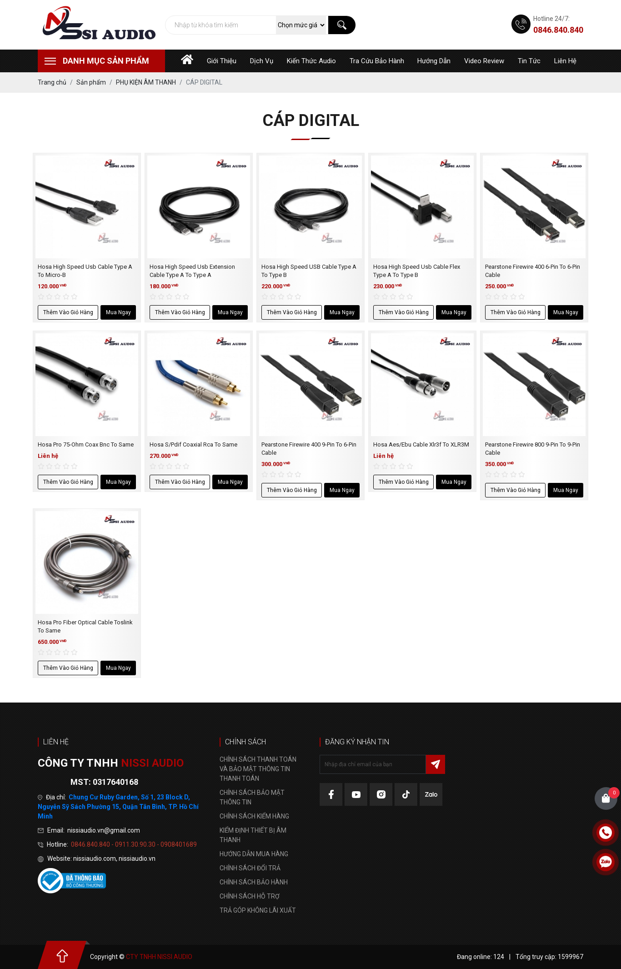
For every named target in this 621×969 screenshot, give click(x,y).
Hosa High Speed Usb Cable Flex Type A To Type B (416, 270)
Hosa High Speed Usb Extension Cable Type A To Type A (192, 270)
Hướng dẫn (434, 61)
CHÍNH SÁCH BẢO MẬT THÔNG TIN (252, 797)
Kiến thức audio (311, 61)
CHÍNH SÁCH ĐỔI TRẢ (250, 868)
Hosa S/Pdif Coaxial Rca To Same (193, 444)
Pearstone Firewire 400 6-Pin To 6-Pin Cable (532, 270)
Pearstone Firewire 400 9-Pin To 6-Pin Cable (308, 448)
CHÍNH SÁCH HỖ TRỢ (250, 896)
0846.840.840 (558, 30)
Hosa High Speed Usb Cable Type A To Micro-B (85, 270)
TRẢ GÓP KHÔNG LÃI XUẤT (258, 910)
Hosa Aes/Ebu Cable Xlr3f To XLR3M (421, 444)
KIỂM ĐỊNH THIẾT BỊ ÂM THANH (253, 835)
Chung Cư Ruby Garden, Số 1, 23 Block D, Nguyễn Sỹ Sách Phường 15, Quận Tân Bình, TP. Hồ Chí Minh (118, 806)
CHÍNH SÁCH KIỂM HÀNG (254, 816)
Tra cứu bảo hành (377, 61)
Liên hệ (565, 61)
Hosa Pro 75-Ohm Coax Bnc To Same (86, 444)
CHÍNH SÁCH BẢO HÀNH (254, 882)
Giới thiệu (221, 61)
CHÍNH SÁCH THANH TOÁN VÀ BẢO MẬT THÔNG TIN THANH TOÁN (258, 769)
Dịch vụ (261, 61)
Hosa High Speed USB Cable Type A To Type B (308, 270)
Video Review (484, 61)
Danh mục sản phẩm (106, 60)
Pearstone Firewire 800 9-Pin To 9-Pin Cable (532, 448)
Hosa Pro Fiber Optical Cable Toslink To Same (85, 626)
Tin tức (529, 61)
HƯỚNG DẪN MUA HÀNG (254, 854)
